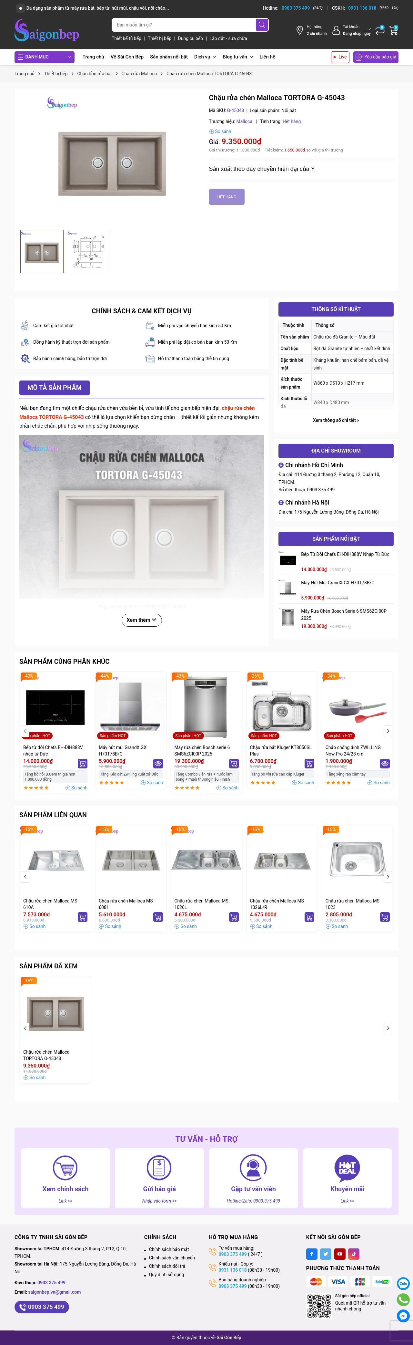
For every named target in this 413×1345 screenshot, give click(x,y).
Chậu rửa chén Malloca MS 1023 (352, 904)
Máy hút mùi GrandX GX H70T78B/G (338, 582)
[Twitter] (325, 1254)
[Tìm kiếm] (262, 25)
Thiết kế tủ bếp (127, 38)
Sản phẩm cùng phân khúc (64, 661)
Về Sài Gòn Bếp (127, 57)
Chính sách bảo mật (169, 1249)
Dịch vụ (205, 57)
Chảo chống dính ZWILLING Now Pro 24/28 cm (353, 750)
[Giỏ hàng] (393, 30)
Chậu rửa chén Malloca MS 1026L (201, 904)
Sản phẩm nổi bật (169, 57)
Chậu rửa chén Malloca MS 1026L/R (277, 904)
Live (342, 56)
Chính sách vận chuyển (172, 1257)
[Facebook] (311, 1254)
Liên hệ (267, 57)
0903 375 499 (321, 489)
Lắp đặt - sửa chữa (228, 38)
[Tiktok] (353, 1254)
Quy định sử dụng (166, 1274)
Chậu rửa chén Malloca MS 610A (50, 904)
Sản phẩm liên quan (53, 815)
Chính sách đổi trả (167, 1266)
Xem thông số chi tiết (336, 420)
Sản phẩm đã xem (48, 966)
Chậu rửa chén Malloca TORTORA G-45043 (46, 1055)
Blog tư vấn (238, 57)
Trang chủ (93, 57)
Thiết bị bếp (160, 38)
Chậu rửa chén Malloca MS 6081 (126, 904)
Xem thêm (142, 620)
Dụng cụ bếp (191, 38)
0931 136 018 (232, 1270)
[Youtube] (340, 1254)
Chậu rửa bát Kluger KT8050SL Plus (281, 750)
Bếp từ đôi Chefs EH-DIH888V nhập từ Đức (345, 554)
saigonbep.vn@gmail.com (54, 1292)
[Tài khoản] (351, 30)
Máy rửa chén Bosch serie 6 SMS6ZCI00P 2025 (344, 615)
